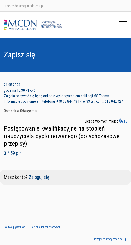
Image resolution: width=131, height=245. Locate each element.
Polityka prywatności (15, 227)
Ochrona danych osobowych (46, 227)
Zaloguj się (39, 177)
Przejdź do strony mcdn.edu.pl (23, 6)
